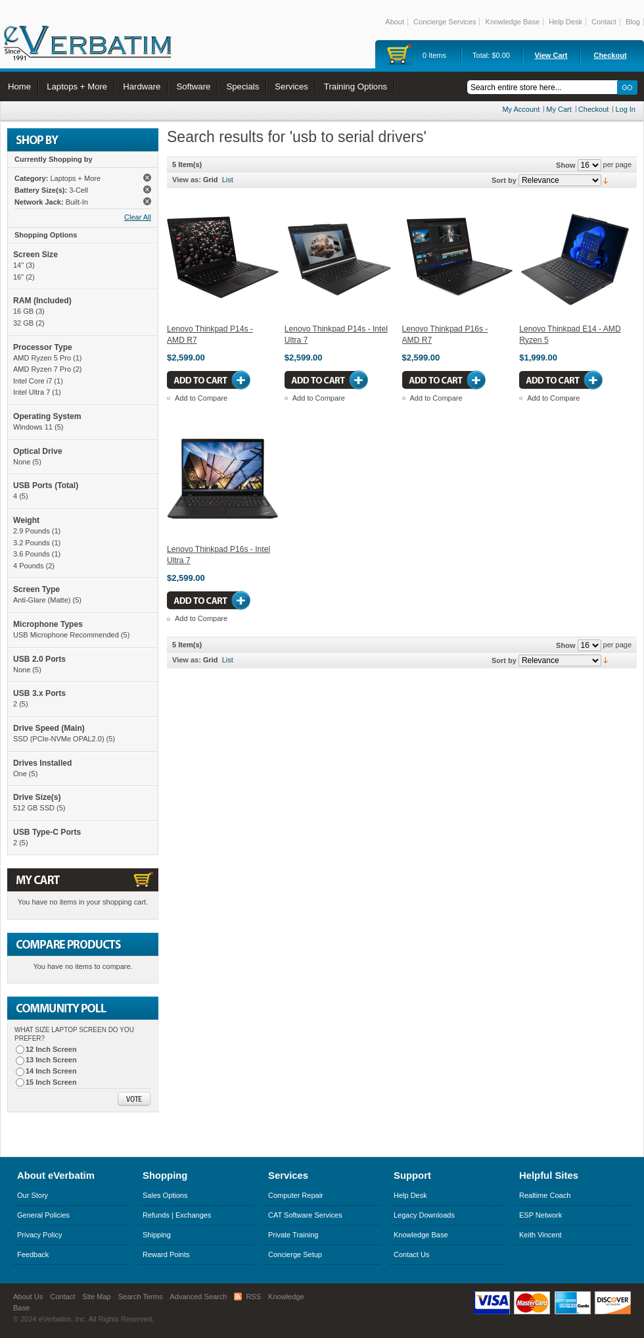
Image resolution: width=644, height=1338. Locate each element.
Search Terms (140, 1297)
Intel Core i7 (32, 381)
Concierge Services (444, 22)
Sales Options (165, 1195)
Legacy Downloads (424, 1215)
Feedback (33, 1254)
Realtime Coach (544, 1195)
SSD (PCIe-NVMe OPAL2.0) (58, 739)
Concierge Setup (295, 1254)
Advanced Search (198, 1297)
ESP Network (540, 1215)
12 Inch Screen (51, 1049)
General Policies (43, 1215)
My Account (521, 109)
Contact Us (411, 1254)
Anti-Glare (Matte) (41, 600)
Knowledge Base (513, 22)
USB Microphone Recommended (66, 635)
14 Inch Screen (51, 1071)
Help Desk (565, 22)
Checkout (609, 55)
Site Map (96, 1297)
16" (18, 277)
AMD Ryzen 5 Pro (42, 358)
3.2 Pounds (31, 543)
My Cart (559, 109)
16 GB (23, 311)
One (20, 774)
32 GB (23, 323)
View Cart (551, 55)
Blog (633, 22)
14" (18, 265)
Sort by (504, 180)
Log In (625, 109)
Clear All (137, 217)
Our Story (32, 1195)
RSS (253, 1297)
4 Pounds (28, 566)
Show (565, 165)
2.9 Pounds (31, 531)
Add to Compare (201, 398)
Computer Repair (295, 1195)
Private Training (293, 1235)
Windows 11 (33, 427)
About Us (28, 1297)
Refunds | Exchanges (177, 1215)
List (227, 180)
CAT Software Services (305, 1215)
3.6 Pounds (31, 554)
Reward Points (166, 1254)
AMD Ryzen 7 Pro (42, 369)
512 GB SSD (34, 808)
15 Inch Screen (51, 1082)
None (21, 462)
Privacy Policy (39, 1235)
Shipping (157, 1235)
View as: (186, 180)
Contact (603, 22)
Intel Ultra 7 (31, 392)
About (394, 22)
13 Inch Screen (51, 1060)
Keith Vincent (540, 1235)
